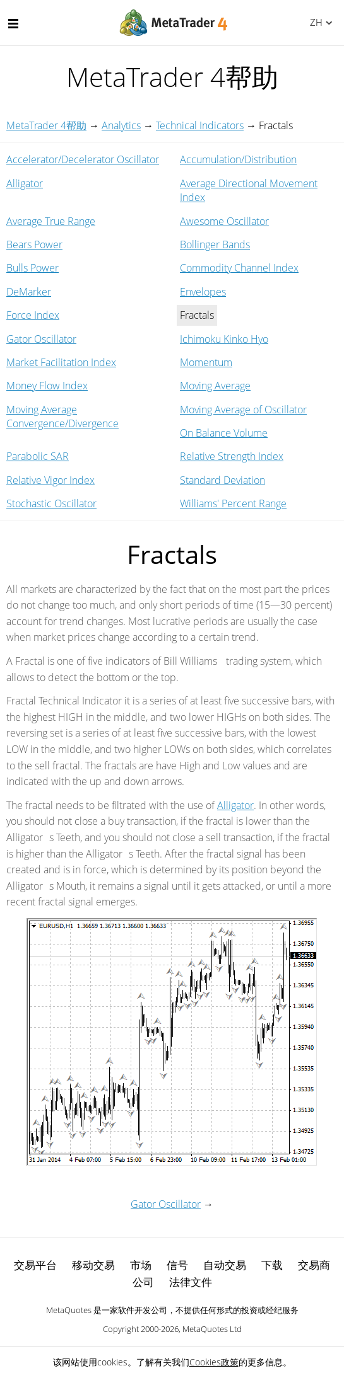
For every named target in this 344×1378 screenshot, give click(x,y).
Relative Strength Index (231, 456)
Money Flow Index (47, 386)
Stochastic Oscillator (51, 503)
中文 (314, 22)
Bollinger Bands (215, 244)
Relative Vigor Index (50, 480)
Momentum (206, 362)
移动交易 (93, 1265)
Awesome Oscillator (224, 221)
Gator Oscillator (41, 339)
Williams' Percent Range (233, 503)
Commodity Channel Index (239, 268)
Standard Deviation (222, 480)
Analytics (121, 125)
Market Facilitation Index (61, 362)
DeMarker (28, 292)
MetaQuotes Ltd (212, 1329)
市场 (140, 1265)
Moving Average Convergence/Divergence (62, 416)
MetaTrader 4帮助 (46, 125)
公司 (143, 1282)
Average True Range (50, 221)
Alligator (24, 183)
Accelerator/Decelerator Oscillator (82, 159)
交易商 (314, 1265)
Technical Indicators (200, 125)
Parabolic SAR (37, 456)
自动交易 (224, 1265)
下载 (272, 1265)
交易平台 (35, 1265)
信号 (177, 1265)
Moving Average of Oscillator (243, 409)
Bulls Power (32, 268)
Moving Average (215, 386)
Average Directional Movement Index (248, 190)
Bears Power (34, 244)
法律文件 (190, 1282)
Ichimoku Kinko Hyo (224, 339)
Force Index (32, 315)
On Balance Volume (224, 433)
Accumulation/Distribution (238, 159)
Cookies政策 (214, 1362)
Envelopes (203, 292)
